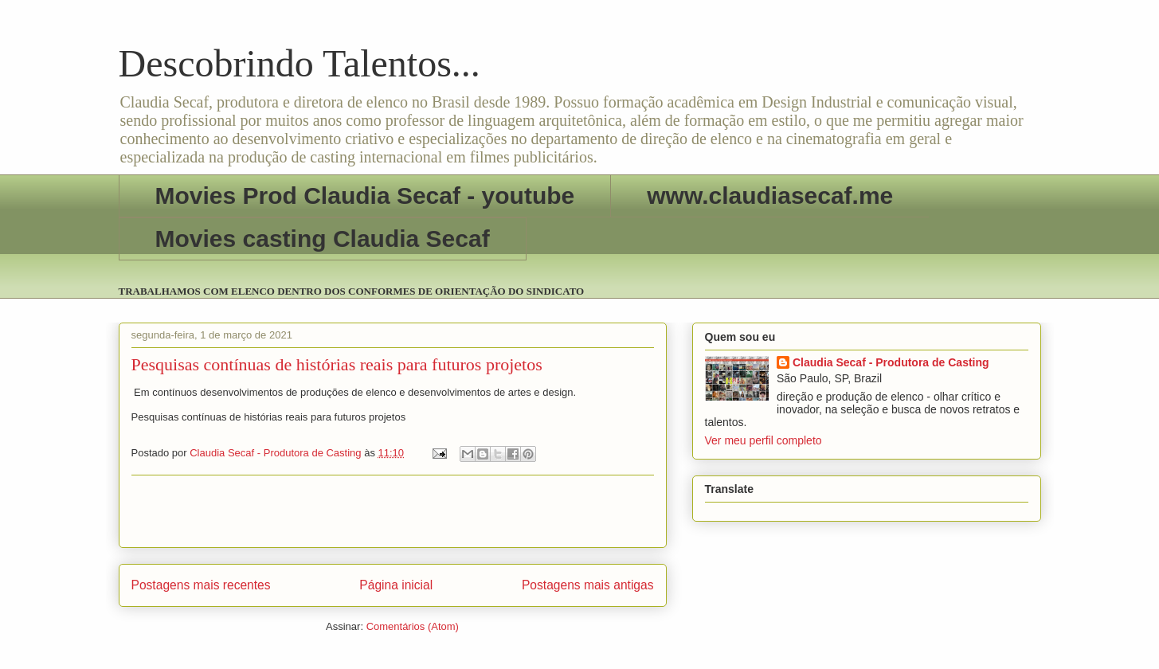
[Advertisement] (393, 511)
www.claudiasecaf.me (770, 195)
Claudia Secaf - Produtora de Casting (891, 362)
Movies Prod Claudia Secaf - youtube (365, 195)
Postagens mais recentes (201, 585)
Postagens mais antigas (588, 585)
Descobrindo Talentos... (299, 63)
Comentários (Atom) (412, 626)
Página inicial (396, 585)
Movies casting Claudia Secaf (322, 238)
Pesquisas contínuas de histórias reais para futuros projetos (336, 364)
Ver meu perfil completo (763, 440)
